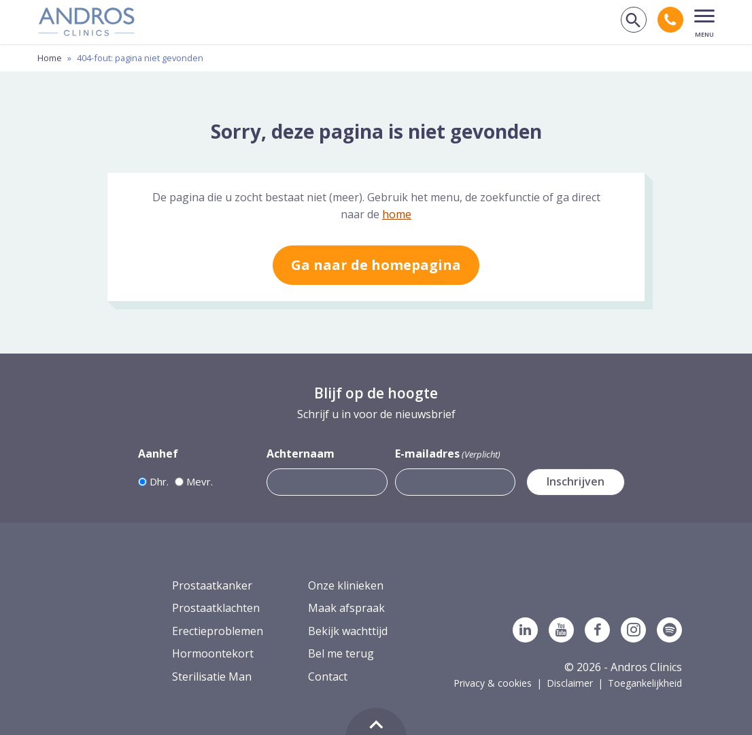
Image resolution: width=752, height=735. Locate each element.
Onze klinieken (345, 585)
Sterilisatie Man (212, 676)
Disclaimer (570, 683)
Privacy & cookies (493, 683)
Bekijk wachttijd (348, 630)
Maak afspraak (346, 607)
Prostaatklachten (216, 607)
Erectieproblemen (217, 630)
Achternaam (301, 453)
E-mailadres (447, 454)
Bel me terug (341, 653)
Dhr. (159, 481)
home (396, 214)
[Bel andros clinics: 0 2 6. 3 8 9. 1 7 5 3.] (670, 20)
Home (49, 58)
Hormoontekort (213, 653)
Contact (327, 676)
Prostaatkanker (212, 585)
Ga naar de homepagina (376, 265)
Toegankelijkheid (645, 683)
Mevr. (199, 481)
